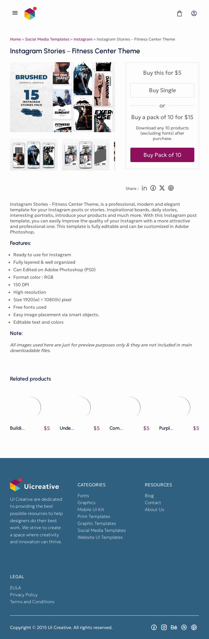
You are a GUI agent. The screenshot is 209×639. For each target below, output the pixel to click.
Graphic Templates (97, 523)
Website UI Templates (100, 537)
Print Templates (94, 516)
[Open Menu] (15, 13)
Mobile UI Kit (91, 509)
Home (15, 39)
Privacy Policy (24, 594)
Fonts (83, 495)
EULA (15, 587)
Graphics (86, 502)
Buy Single (162, 90)
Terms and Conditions (32, 601)
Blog (149, 495)
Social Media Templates (47, 39)
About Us (154, 509)
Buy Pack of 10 (162, 155)
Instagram (83, 39)
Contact (153, 502)
